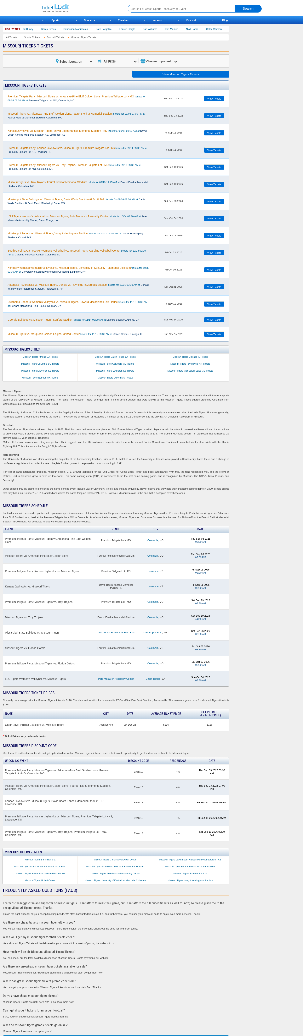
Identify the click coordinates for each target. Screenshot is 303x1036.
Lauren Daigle (135, 29)
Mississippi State (153, 632)
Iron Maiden (179, 29)
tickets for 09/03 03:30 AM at (77, 98)
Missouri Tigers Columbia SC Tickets (40, 364)
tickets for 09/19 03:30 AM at (74, 166)
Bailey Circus (56, 29)
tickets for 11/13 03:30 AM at (77, 303)
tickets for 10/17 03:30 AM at (75, 235)
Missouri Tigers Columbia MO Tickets (115, 364)
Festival (191, 20)
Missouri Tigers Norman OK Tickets (40, 377)
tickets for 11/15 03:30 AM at (75, 333)
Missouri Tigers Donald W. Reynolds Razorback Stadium (115, 866)
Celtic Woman (221, 29)
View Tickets (214, 98)
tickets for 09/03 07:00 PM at (76, 115)
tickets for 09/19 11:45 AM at (77, 184)
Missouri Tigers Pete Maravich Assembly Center (115, 873)
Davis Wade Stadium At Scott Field (115, 632)
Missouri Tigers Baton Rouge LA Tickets (115, 357)
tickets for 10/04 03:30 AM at (77, 218)
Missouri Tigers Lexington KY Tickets (115, 370)
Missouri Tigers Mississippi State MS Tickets (190, 370)
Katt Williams (157, 29)
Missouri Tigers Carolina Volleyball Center (115, 859)
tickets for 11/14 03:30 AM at (73, 319)
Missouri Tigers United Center (40, 880)
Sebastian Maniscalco (83, 29)
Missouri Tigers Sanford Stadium (190, 873)
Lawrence (153, 571)
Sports (55, 20)
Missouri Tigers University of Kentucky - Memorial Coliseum (115, 880)
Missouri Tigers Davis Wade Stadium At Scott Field (40, 866)
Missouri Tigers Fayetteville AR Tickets (190, 364)
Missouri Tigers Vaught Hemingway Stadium (190, 880)
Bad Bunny (35, 29)
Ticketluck (79, 8)
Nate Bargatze (111, 29)
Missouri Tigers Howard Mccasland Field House (40, 873)
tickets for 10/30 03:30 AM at (78, 269)
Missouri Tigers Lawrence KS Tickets (40, 370)
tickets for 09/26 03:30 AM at (76, 201)
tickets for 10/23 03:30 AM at (77, 252)
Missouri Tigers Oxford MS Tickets (115, 377)
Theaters (123, 20)
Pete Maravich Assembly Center (116, 678)
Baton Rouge (153, 678)
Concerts (89, 20)
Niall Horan (200, 29)
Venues (157, 20)
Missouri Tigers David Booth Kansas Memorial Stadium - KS (190, 859)
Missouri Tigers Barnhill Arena (40, 859)
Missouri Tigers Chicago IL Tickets (190, 357)
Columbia (152, 540)
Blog (225, 20)
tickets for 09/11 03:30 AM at (77, 132)
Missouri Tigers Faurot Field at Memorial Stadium (190, 866)
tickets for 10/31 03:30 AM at (78, 286)
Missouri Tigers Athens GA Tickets (40, 357)
